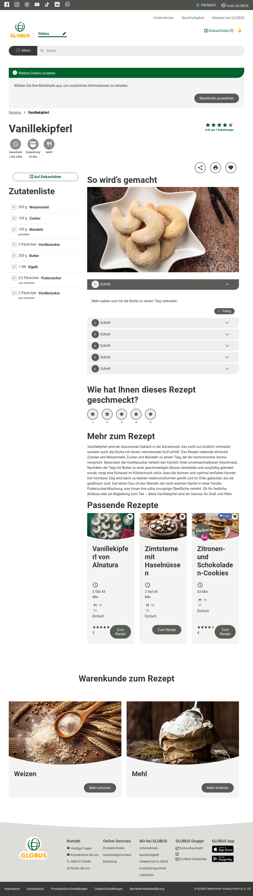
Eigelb (33, 267)
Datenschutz (35, 889)
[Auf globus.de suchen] (143, 51)
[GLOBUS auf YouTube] (37, 5)
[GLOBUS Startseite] (20, 31)
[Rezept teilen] (200, 167)
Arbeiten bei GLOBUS (228, 18)
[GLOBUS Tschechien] (191, 857)
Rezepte (15, 112)
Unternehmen (163, 18)
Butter (34, 256)
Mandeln (36, 229)
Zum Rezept (120, 632)
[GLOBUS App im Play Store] (223, 858)
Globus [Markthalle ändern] (43, 33)
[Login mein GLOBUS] (240, 30)
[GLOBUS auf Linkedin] (57, 5)
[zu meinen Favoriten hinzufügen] (230, 167)
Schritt (101, 284)
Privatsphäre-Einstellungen (69, 889)
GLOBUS (235, 5)
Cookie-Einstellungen (108, 889)
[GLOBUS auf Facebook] (6, 5)
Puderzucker (51, 278)
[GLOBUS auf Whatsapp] (67, 4)
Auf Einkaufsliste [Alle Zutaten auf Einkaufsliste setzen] (45, 177)
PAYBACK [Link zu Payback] (205, 5)
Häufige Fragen (81, 848)
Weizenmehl (39, 207)
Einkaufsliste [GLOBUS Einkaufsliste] (218, 31)
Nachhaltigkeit (193, 18)
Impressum (12, 889)
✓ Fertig (224, 311)
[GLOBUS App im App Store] (224, 849)
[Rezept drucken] (215, 167)
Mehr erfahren (100, 788)
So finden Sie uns (78, 868)
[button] (23, 50)
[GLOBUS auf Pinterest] (27, 5)
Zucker (35, 218)
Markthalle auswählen (217, 98)
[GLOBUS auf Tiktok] (47, 5)
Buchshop (110, 861)
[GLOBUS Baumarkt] (189, 848)
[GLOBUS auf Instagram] (16, 5)
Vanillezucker (49, 245)
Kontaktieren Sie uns (85, 855)
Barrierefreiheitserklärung (147, 889)
